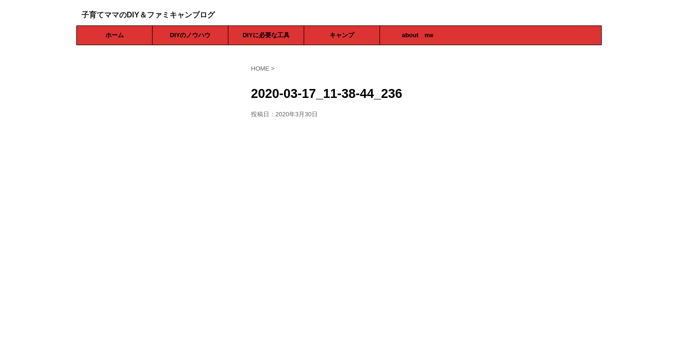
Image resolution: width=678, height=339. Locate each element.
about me (417, 35)
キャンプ (342, 35)
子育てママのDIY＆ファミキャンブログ (148, 15)
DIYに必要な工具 (266, 35)
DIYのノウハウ (190, 35)
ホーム (114, 35)
